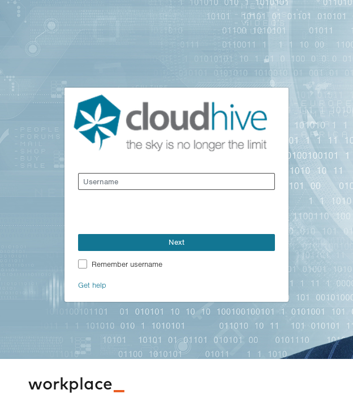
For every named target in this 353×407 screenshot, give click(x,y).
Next (176, 241)
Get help (92, 284)
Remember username (127, 264)
